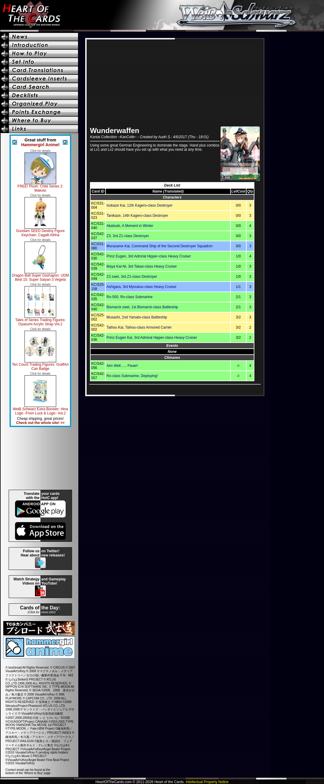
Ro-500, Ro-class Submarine (129, 297)
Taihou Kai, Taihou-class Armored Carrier (139, 327)
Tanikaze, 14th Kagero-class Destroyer (137, 215)
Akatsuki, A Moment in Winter (129, 226)
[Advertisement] (40, 458)
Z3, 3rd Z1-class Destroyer (127, 236)
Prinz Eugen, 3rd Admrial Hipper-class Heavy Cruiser (148, 256)
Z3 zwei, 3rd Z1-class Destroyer (131, 276)
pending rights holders (53, 752)
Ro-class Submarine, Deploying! (132, 376)
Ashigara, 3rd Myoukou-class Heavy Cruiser (141, 287)
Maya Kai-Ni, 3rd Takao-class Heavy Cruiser (141, 266)
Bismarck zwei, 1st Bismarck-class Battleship (142, 307)
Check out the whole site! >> (40, 423)
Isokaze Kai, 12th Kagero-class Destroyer (139, 205)
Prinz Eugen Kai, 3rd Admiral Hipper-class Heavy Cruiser (151, 337)
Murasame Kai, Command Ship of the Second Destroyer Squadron (159, 246)
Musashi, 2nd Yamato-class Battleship (136, 317)
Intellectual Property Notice (207, 782)
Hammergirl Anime (39, 144)
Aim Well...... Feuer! (122, 366)
